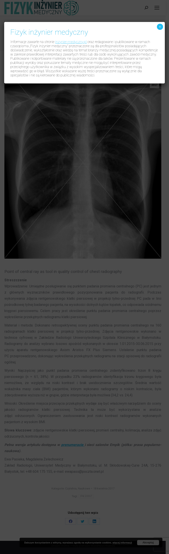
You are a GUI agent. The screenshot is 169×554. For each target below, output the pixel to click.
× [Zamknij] (160, 26)
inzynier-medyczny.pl (71, 42)
